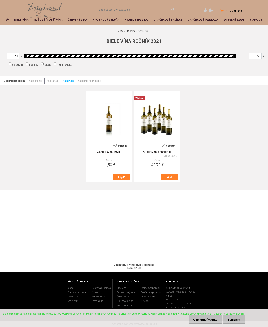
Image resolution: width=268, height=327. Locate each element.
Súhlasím (234, 319)
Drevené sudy (148, 296)
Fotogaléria (97, 301)
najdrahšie (53, 80)
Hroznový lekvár (125, 301)
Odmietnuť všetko (205, 319)
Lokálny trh (134, 267)
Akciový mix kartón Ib (157, 152)
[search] (173, 9)
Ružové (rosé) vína (126, 292)
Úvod (121, 31)
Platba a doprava (76, 292)
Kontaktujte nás (100, 296)
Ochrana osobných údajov (101, 290)
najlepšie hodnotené (89, 80)
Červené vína (123, 296)
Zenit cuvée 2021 (109, 152)
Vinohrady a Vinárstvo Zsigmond (134, 265)
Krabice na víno (124, 305)
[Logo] (45, 10)
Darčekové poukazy (151, 292)
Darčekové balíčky (150, 288)
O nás (70, 288)
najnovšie (68, 80)
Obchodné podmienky (72, 298)
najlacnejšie (35, 80)
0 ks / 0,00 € (234, 11)
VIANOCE (146, 301)
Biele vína (131, 31)
